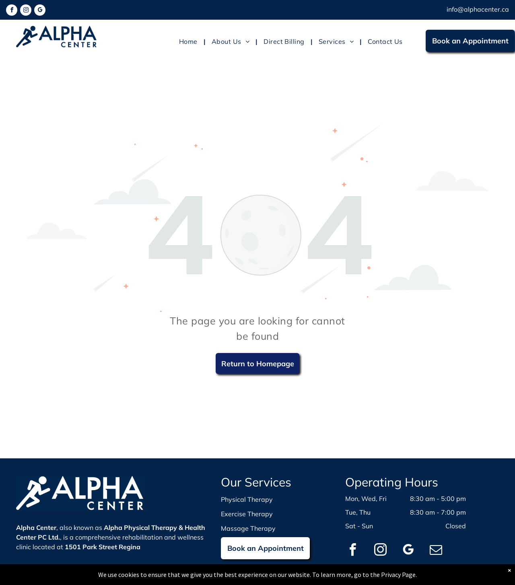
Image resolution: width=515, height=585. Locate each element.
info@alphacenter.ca (478, 9)
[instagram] (25, 11)
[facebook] (11, 11)
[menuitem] (189, 41)
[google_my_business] (39, 11)
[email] (435, 551)
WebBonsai (337, 580)
